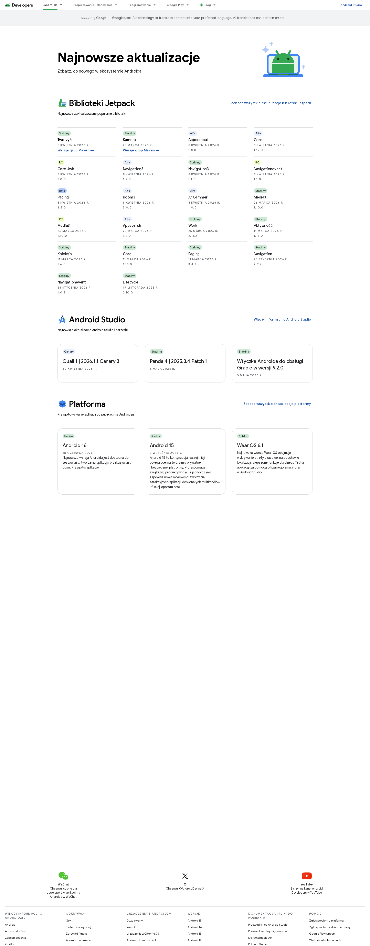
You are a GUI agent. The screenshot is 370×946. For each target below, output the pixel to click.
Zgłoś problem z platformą (326, 920)
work (192, 225)
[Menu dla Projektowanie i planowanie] (118, 5)
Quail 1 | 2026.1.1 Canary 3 (91, 361)
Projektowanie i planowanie (93, 5)
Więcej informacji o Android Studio (282, 320)
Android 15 (162, 445)
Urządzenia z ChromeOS (143, 933)
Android (10, 924)
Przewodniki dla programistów (267, 931)
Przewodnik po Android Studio (267, 924)
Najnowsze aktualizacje (128, 57)
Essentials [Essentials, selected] (50, 5)
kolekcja (64, 254)
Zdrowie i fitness (76, 933)
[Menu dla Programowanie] (156, 5)
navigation (263, 254)
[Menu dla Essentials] (62, 5)
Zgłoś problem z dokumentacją (329, 927)
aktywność (263, 225)
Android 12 (195, 940)
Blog (207, 5)
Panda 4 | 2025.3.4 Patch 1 (178, 361)
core (258, 140)
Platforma (81, 404)
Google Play (175, 5)
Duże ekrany (135, 920)
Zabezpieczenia (15, 937)
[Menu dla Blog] (216, 5)
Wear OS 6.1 (250, 445)
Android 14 (195, 927)
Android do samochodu (142, 940)
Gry (68, 920)
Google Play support (322, 933)
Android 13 (194, 933)
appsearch (132, 225)
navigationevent (268, 169)
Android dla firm (15, 931)
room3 (129, 197)
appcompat (198, 140)
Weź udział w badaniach (325, 940)
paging (63, 197)
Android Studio (351, 5)
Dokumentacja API (260, 937)
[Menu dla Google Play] (189, 5)
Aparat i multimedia (79, 940)
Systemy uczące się (78, 927)
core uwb (65, 169)
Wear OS (132, 927)
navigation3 (133, 169)
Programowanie (139, 5)
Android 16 (75, 445)
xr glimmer (198, 197)
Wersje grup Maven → (75, 150)
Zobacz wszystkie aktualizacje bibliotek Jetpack (271, 103)
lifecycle (130, 282)
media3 (260, 197)
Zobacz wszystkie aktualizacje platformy (277, 404)
